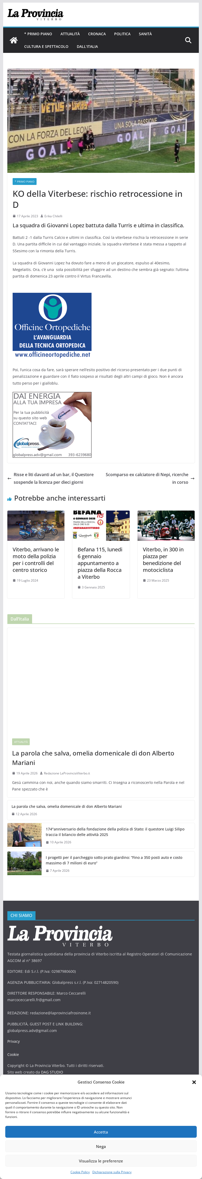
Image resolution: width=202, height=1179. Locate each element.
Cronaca (97, 33)
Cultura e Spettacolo (46, 46)
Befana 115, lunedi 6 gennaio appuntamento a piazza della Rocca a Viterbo (100, 563)
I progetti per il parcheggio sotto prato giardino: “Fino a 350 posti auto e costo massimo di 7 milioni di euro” (114, 860)
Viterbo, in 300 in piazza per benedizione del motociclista (163, 559)
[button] (194, 1082)
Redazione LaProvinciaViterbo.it (67, 773)
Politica (122, 33)
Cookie (13, 1054)
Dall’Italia (87, 46)
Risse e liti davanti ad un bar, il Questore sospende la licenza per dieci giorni (50, 478)
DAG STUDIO (52, 1072)
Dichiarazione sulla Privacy (112, 1172)
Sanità (145, 33)
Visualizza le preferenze (101, 1160)
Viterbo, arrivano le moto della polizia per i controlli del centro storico (36, 559)
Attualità (70, 33)
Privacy (13, 1041)
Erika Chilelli (53, 216)
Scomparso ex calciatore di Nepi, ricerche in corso (150, 478)
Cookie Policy (80, 1172)
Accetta (101, 1132)
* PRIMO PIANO (38, 33)
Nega (101, 1146)
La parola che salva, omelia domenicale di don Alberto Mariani (93, 758)
